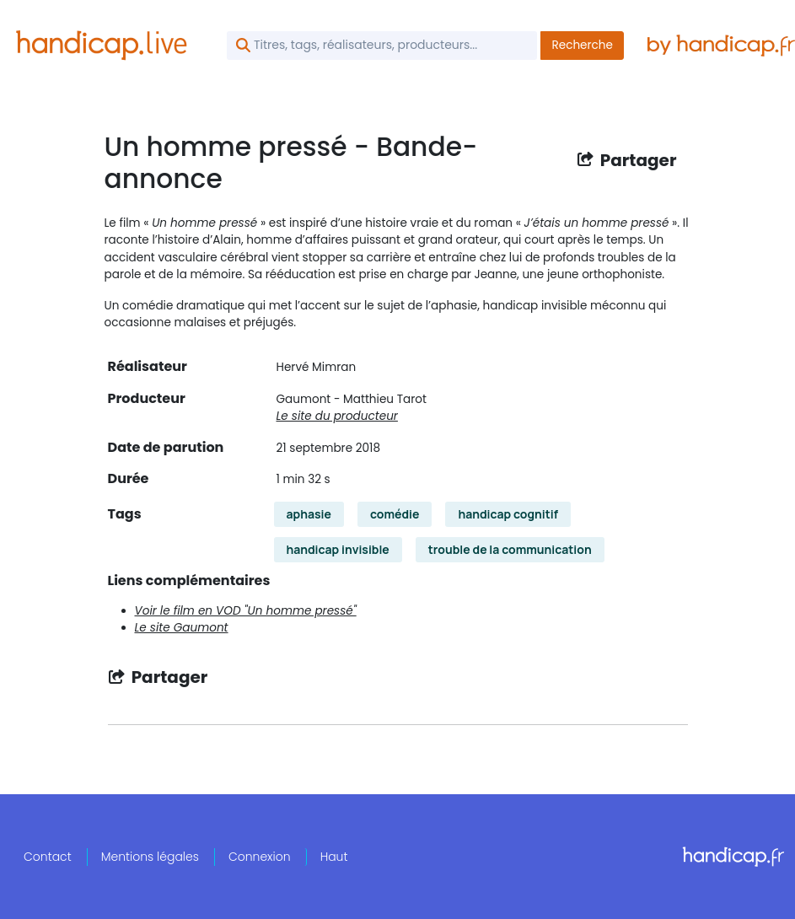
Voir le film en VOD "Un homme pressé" (246, 611)
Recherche (582, 45)
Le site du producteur (337, 416)
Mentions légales (150, 856)
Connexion (259, 856)
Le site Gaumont (181, 628)
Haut (334, 856)
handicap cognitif (508, 514)
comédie (395, 514)
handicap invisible (338, 549)
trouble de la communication (510, 549)
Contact (48, 856)
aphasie (309, 514)
